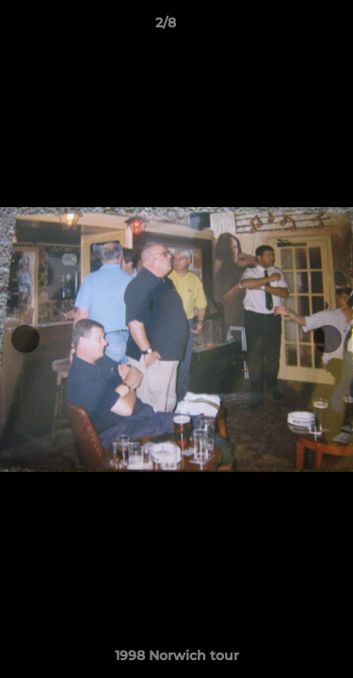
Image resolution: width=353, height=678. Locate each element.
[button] (285, 27)
